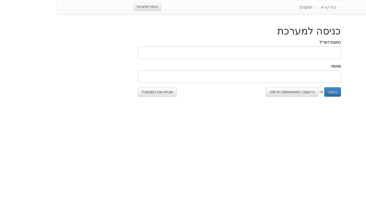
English (250, 7)
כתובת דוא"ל (274, 42)
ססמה (279, 66)
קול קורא (273, 7)
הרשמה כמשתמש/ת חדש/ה (236, 92)
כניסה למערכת (91, 7)
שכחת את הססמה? (101, 92)
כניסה (276, 92)
